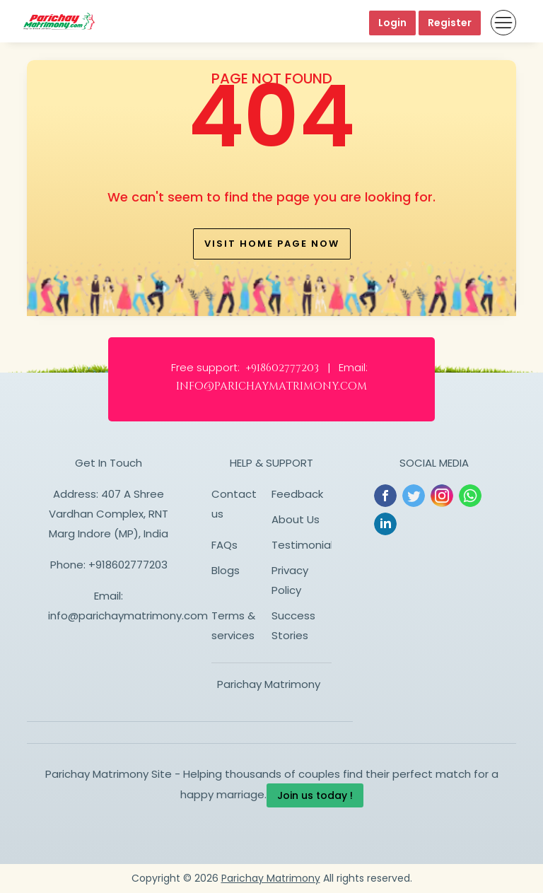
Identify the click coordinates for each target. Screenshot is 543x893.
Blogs (225, 570)
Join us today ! (315, 795)
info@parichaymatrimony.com (128, 615)
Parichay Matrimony (268, 684)
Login (392, 23)
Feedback (297, 493)
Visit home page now (271, 243)
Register (450, 23)
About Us (296, 519)
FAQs (224, 544)
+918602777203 (128, 564)
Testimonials (305, 544)
